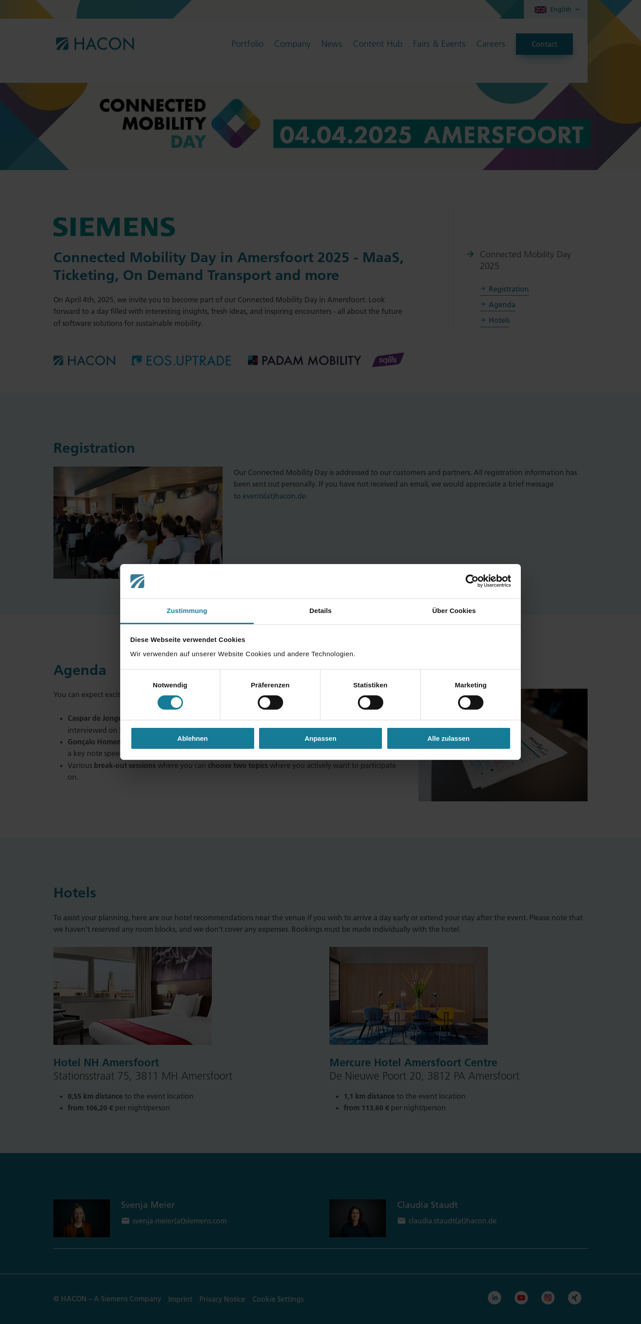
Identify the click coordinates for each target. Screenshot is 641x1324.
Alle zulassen (448, 738)
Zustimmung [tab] (187, 610)
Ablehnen (192, 738)
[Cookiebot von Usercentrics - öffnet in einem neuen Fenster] (472, 581)
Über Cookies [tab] (454, 610)
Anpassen (320, 738)
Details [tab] (320, 610)
